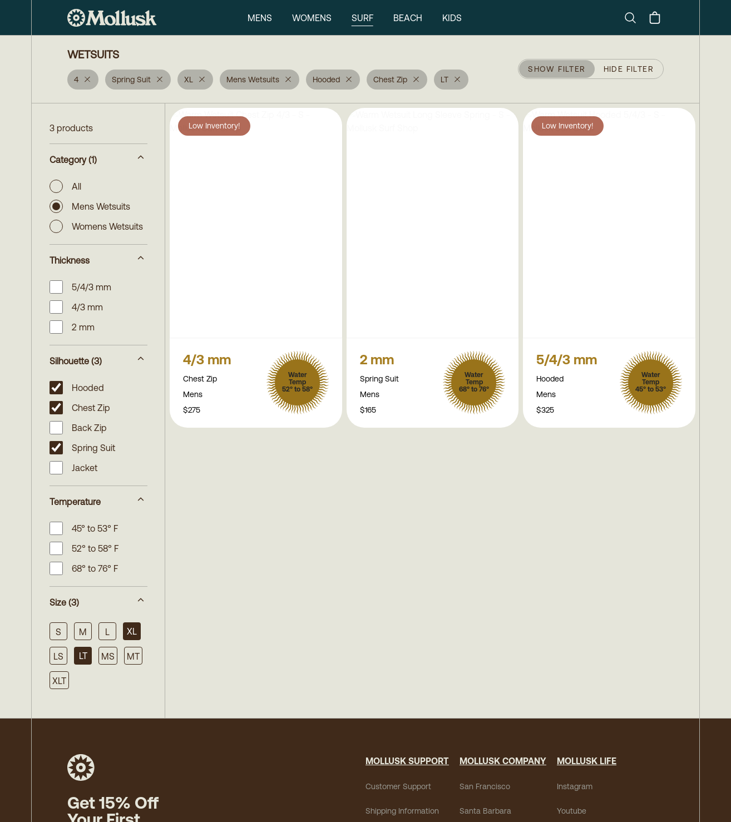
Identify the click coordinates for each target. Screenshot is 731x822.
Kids (452, 18)
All (65, 186)
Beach (407, 18)
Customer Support (398, 786)
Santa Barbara (485, 810)
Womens (312, 18)
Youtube (571, 810)
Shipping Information (402, 810)
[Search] (635, 17)
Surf (362, 18)
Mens (260, 18)
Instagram (574, 786)
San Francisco (485, 786)
